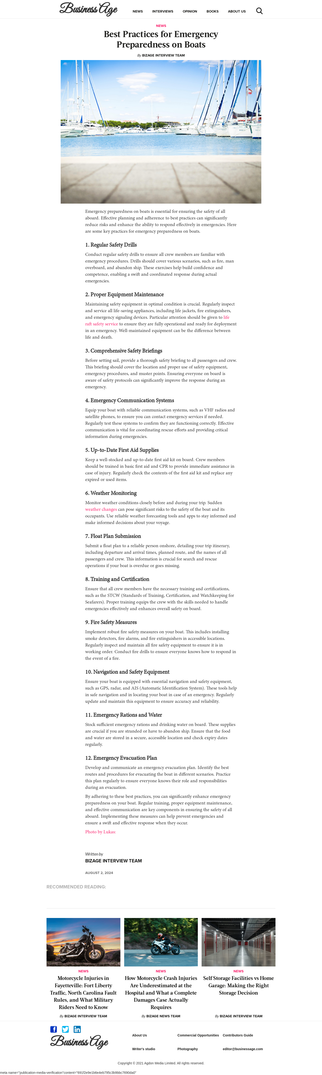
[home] (89, 9)
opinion (190, 11)
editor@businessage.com (243, 1049)
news (138, 11)
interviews (162, 11)
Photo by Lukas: (100, 832)
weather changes (101, 509)
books (213, 11)
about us (237, 11)
